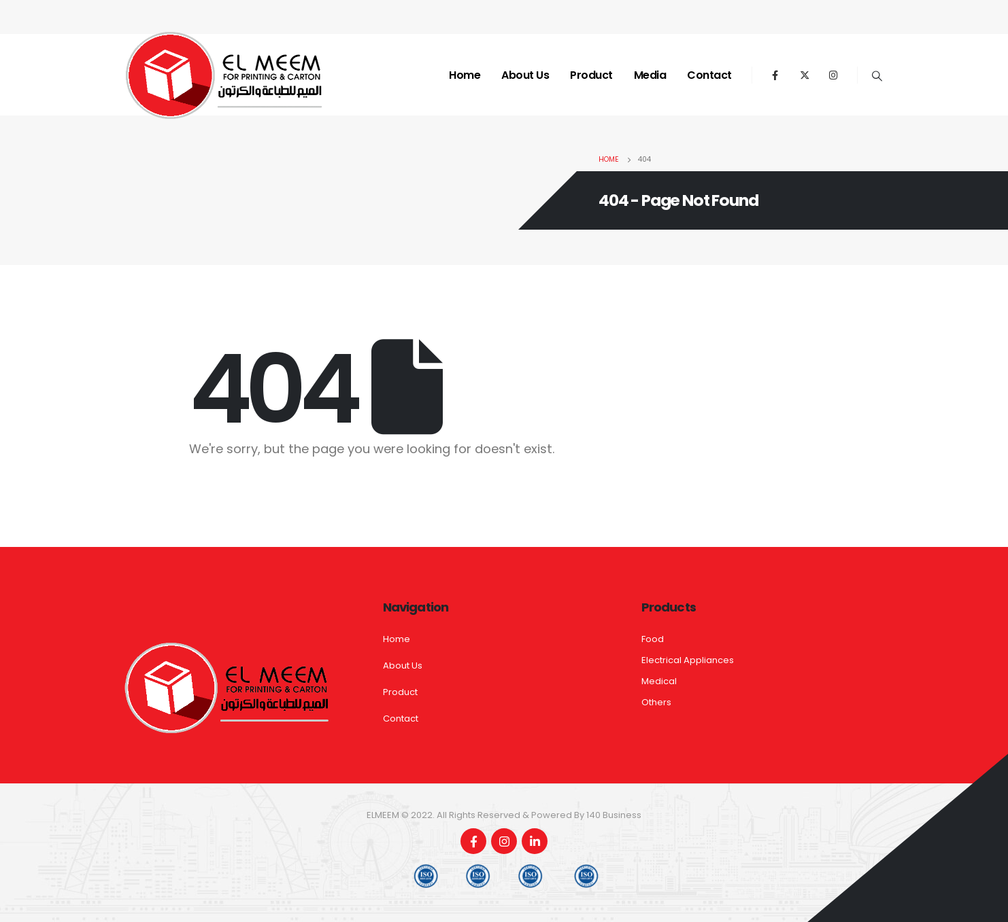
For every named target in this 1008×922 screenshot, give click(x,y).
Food (652, 639)
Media (650, 75)
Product (591, 75)
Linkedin (535, 841)
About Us (525, 75)
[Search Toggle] (877, 76)
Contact (709, 75)
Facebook (473, 841)
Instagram (504, 841)
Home (464, 75)
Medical (659, 681)
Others (656, 702)
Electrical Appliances (687, 660)
